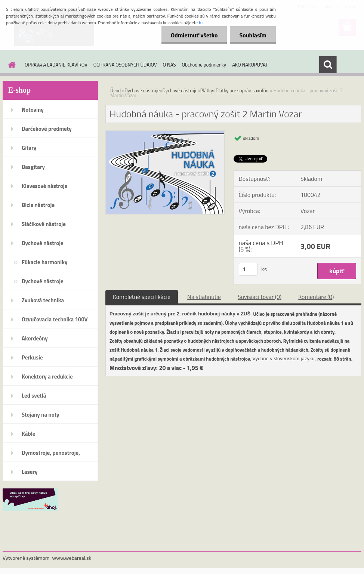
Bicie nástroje (38, 205)
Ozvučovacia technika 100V (55, 319)
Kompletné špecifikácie (141, 296)
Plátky (206, 90)
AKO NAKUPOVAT (250, 64)
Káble (28, 433)
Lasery (30, 471)
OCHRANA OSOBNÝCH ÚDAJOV (125, 64)
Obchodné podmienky (204, 64)
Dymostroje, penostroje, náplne (51, 455)
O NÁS (169, 64)
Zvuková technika (43, 300)
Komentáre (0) (316, 296)
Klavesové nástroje (44, 186)
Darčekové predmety (47, 128)
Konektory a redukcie (47, 376)
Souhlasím (252, 35)
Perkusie (32, 357)
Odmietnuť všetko (194, 35)
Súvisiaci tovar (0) (259, 296)
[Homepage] (10, 64)
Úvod (115, 90)
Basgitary (33, 167)
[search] (327, 64)
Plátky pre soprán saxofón (242, 90)
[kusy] (248, 269)
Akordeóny (35, 338)
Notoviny (33, 109)
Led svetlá (34, 395)
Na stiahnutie (204, 296)
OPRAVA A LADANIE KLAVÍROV (56, 64)
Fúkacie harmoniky (44, 262)
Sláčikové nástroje (44, 224)
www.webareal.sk (72, 558)
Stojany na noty (40, 414)
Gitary (29, 148)
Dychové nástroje (43, 243)
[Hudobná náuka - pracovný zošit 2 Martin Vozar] (165, 133)
